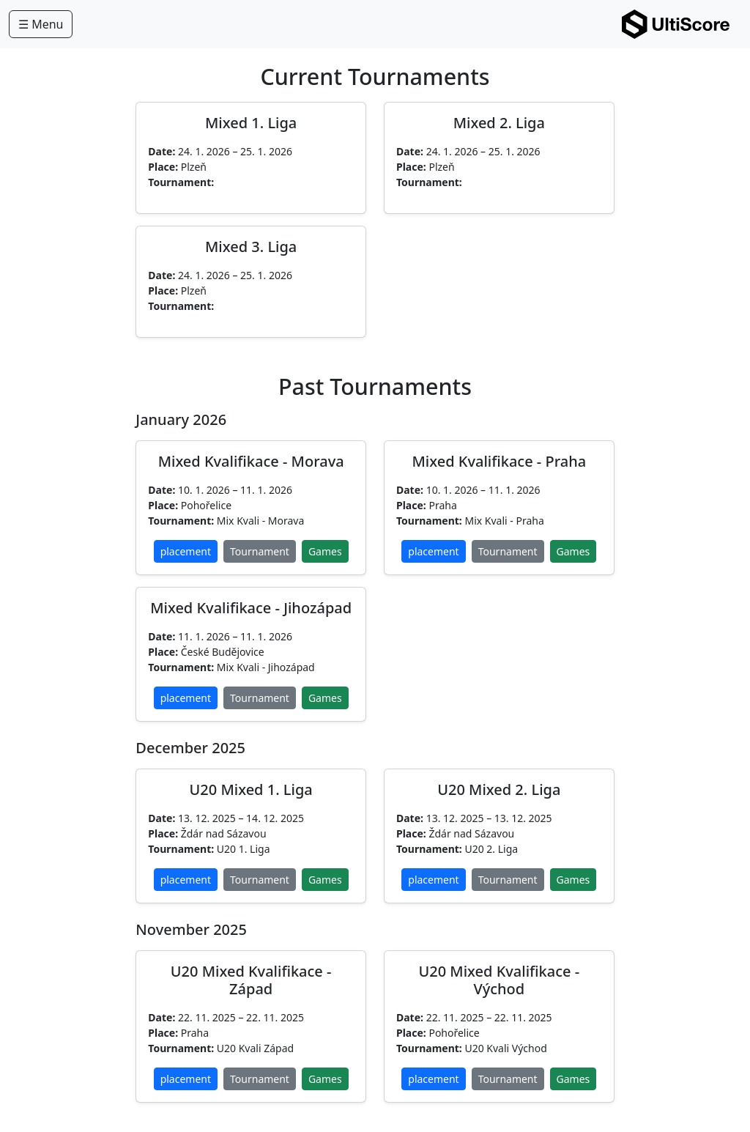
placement (185, 551)
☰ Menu (40, 24)
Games (325, 551)
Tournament (259, 551)
